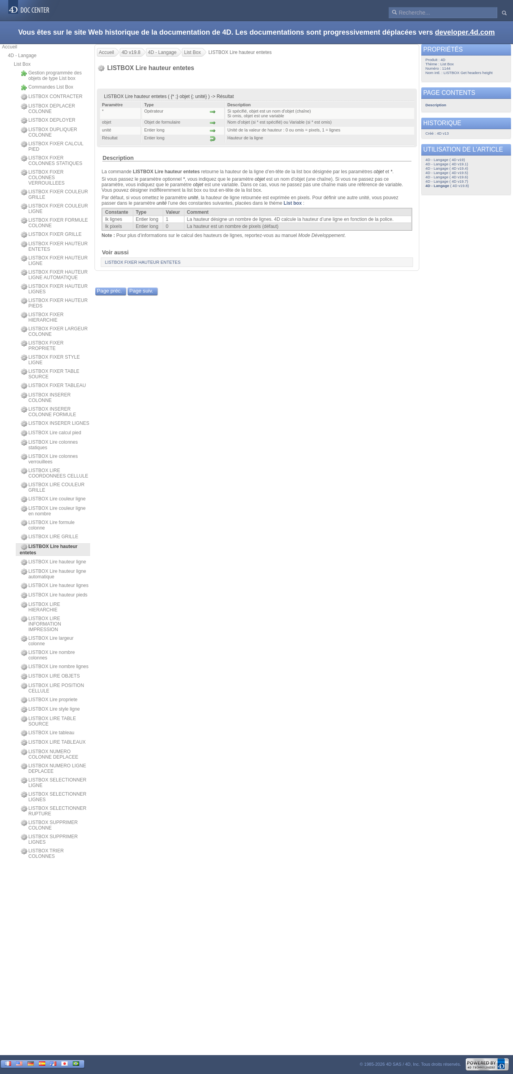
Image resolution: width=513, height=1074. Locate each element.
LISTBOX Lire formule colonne (47, 525)
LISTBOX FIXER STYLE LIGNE (50, 359)
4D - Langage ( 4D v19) (445, 159)
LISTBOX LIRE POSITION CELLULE (52, 688)
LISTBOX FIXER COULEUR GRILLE (54, 194)
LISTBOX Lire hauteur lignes (55, 586)
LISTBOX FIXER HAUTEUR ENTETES (54, 246)
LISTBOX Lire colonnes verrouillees (49, 459)
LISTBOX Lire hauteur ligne (53, 562)
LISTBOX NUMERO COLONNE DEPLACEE (49, 754)
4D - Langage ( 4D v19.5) (447, 172)
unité (193, 197)
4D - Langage (22, 55)
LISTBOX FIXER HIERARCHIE (42, 317)
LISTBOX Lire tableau (47, 733)
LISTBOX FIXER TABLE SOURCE (50, 374)
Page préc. (109, 291)
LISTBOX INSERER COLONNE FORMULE (48, 411)
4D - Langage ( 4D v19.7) (447, 181)
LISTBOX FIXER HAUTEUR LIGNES (54, 288)
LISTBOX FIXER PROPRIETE (42, 345)
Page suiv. (141, 291)
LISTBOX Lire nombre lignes (55, 667)
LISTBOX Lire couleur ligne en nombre (53, 511)
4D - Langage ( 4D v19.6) (447, 177)
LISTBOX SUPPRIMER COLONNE (49, 825)
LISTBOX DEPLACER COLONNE (48, 108)
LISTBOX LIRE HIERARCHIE (40, 607)
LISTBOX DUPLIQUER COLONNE (49, 132)
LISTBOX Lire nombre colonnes (48, 655)
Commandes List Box (47, 87)
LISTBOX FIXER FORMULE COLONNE (54, 222)
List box (292, 203)
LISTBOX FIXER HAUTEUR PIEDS (54, 303)
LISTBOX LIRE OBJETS (50, 676)
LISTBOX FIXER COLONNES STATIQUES (51, 160)
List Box (22, 64)
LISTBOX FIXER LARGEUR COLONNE (54, 331)
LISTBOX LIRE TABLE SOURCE (48, 721)
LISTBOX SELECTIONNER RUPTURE (53, 811)
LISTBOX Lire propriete (49, 700)
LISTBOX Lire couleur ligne (53, 499)
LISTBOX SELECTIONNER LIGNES (53, 796)
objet (379, 171)
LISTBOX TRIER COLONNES (42, 853)
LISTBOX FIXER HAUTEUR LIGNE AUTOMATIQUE (54, 274)
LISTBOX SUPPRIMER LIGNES (49, 839)
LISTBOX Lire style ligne (50, 709)
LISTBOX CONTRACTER (51, 97)
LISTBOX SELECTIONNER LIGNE (53, 782)
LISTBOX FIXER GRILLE (51, 234)
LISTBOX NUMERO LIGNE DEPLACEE (53, 768)
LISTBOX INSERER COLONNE (45, 397)
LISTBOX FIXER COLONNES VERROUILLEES (43, 177)
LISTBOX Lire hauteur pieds (54, 595)
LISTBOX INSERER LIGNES (55, 423)
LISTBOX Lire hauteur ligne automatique (53, 574)
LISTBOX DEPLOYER (48, 120)
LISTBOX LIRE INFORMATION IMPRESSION (41, 624)
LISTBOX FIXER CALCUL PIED (52, 146)
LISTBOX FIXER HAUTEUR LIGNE (54, 260)
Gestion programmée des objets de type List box (51, 75)
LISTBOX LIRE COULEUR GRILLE (53, 487)
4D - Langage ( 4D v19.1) (447, 164)
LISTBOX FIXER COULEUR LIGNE (54, 208)
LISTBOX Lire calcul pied (51, 433)
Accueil (9, 47)
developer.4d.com (465, 32)
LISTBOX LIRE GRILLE (49, 537)
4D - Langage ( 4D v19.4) (447, 168)
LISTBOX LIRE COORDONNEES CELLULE (54, 473)
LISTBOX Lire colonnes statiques (49, 444)
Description (117, 158)
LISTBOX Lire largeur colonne (47, 640)
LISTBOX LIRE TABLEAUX (53, 742)
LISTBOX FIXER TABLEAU (53, 386)
